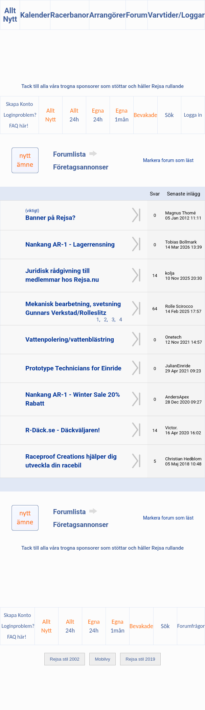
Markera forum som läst (168, 160)
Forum (136, 15)
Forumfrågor (191, 626)
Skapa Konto (19, 104)
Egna (98, 115)
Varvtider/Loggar (176, 15)
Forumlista (76, 154)
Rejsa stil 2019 (140, 659)
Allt (74, 115)
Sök (169, 115)
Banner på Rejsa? (50, 218)
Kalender (35, 15)
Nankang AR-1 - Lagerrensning (70, 244)
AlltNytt (50, 115)
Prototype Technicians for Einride (73, 368)
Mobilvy (102, 659)
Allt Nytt (10, 14)
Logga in (193, 115)
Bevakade (145, 115)
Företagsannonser (80, 167)
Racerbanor (69, 15)
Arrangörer (107, 15)
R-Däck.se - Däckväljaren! (62, 430)
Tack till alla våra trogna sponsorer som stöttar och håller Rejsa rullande (102, 86)
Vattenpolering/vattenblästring (69, 339)
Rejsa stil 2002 (64, 659)
